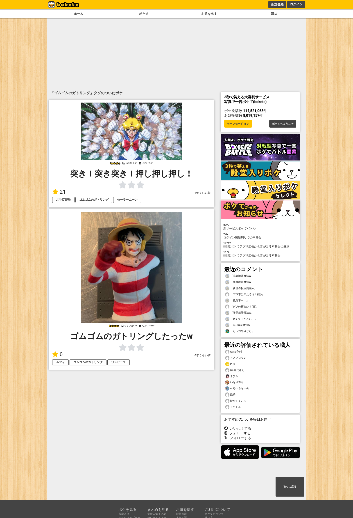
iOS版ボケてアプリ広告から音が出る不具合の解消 (260, 244)
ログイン (296, 4)
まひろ (231, 376)
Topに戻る (289, 486)
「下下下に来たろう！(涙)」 (244, 294)
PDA (230, 364)
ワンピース (118, 362)
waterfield (233, 352)
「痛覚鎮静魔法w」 (239, 313)
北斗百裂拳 (63, 199)
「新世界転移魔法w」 (240, 288)
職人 (274, 14)
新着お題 (181, 514)
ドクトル (233, 407)
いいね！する (237, 428)
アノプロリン (235, 358)
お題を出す (209, 14)
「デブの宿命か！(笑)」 (242, 307)
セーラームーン (127, 199)
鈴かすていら (235, 401)
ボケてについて (214, 514)
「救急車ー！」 (237, 300)
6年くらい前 (203, 355)
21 (59, 192)
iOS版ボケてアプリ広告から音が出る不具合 (260, 253)
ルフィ (60, 362)
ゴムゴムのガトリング (94, 199)
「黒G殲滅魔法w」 (239, 325)
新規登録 (277, 4)
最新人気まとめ (156, 514)
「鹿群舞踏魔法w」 (239, 282)
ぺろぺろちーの (237, 388)
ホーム (78, 14)
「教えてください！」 (241, 319)
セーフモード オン (238, 123)
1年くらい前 (203, 193)
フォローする (237, 433)
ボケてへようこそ (283, 123)
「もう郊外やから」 (239, 331)
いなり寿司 (234, 382)
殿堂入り (123, 514)
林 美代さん (234, 370)
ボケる (144, 14)
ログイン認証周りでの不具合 (260, 235)
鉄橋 (230, 394)
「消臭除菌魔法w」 (239, 276)
